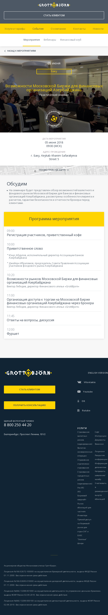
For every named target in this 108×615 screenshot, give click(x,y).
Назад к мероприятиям (21, 51)
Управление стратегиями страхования (83, 464)
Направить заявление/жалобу (100, 475)
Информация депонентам (101, 465)
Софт (97, 432)
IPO (79, 491)
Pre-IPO (80, 487)
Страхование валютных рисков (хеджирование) (84, 438)
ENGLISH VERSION (98, 372)
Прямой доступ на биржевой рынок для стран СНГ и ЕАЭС (84, 527)
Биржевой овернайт (82, 497)
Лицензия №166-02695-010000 (19, 581)
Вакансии (99, 444)
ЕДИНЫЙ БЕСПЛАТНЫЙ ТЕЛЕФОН (19, 421)
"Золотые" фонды (82, 541)
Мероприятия (32, 39)
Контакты (79, 28)
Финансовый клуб (70, 39)
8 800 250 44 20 (6, 4)
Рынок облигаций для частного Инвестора (84, 509)
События (38, 28)
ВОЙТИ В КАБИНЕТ (101, 5)
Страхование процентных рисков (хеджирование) (84, 478)
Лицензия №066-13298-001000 (19, 591)
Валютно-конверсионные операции (84, 452)
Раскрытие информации (101, 457)
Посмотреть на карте (52, 170)
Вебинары (50, 39)
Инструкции (100, 436)
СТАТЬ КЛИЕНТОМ (54, 15)
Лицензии (100, 451)
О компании (58, 28)
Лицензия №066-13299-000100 (19, 600)
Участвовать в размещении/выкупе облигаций (101, 491)
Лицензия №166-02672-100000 (19, 571)
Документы (100, 440)
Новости (98, 28)
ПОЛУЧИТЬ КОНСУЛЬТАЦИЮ (29, 405)
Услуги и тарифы (15, 28)
